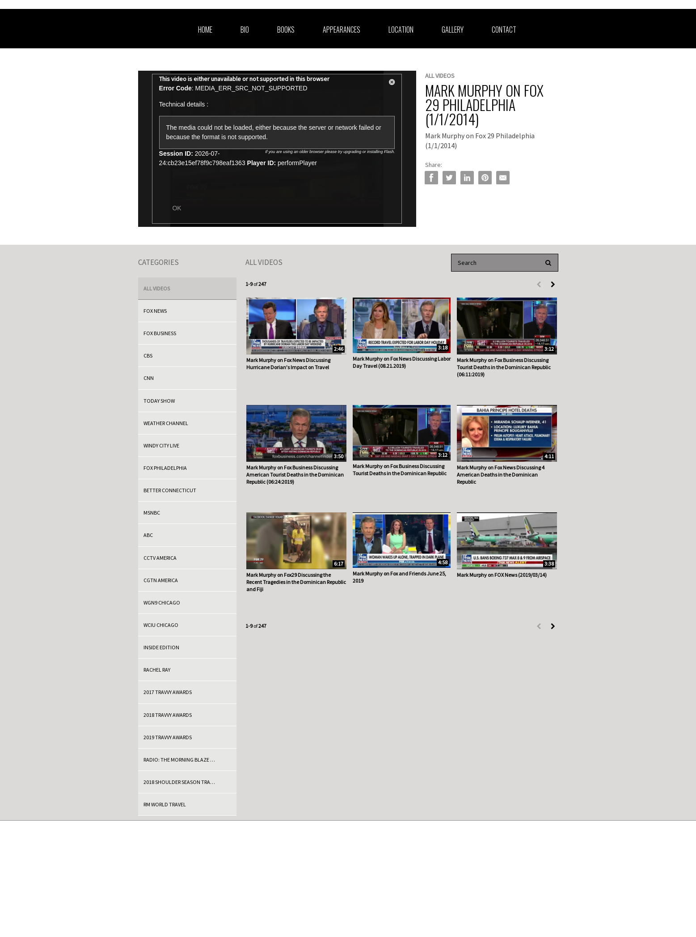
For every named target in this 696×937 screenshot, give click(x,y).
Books (286, 29)
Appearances (341, 29)
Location (400, 29)
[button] (392, 83)
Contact (504, 29)
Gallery (453, 29)
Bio (244, 29)
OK (176, 208)
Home (205, 29)
